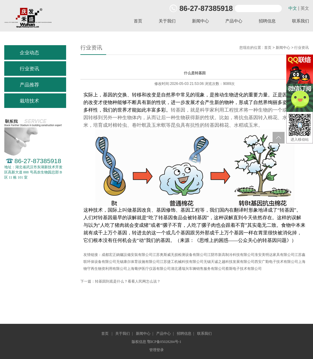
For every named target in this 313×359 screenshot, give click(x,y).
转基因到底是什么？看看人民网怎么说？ (127, 281)
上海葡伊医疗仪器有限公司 (149, 269)
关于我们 (167, 21)
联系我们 (204, 333)
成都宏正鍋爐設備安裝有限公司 (127, 255)
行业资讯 (29, 68)
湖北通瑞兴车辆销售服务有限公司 (198, 269)
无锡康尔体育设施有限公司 (138, 262)
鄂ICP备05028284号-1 (164, 342)
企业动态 (29, 52)
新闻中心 (200, 21)
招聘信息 (267, 21)
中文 (292, 8)
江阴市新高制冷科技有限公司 (230, 255)
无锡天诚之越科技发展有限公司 (229, 262)
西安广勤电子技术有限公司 (276, 262)
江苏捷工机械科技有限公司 (182, 262)
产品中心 (233, 21)
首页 (138, 21)
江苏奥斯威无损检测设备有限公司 (180, 255)
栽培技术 (29, 100)
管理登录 (156, 350)
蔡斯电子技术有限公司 (243, 269)
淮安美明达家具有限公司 (274, 255)
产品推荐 (29, 84)
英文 (305, 8)
